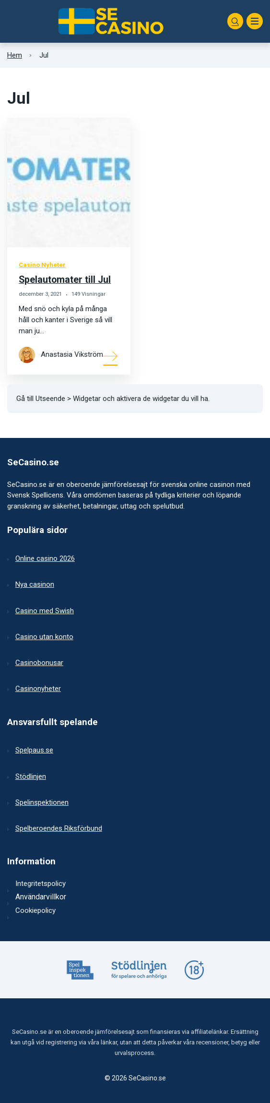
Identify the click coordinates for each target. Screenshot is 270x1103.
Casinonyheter (38, 688)
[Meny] (255, 21)
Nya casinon (34, 584)
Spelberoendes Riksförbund (58, 828)
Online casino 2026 (45, 558)
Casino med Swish (44, 610)
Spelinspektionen (42, 802)
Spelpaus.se (34, 750)
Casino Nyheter (42, 264)
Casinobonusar (39, 662)
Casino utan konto (44, 636)
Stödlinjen (30, 776)
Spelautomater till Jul (65, 279)
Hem (14, 55)
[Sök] (235, 21)
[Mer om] (110, 355)
